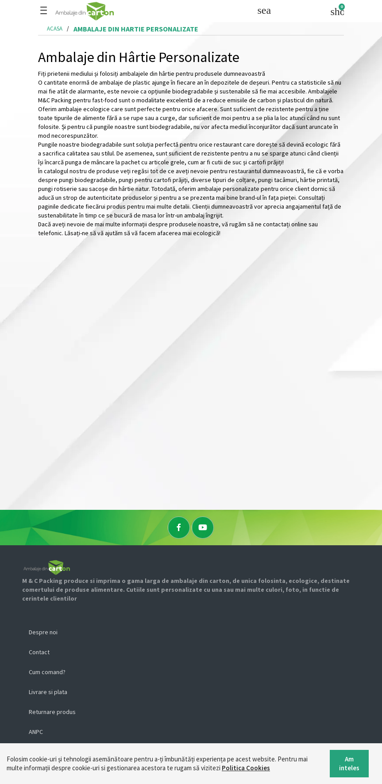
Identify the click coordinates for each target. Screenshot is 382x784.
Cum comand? (47, 672)
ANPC (36, 732)
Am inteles (349, 763)
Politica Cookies (246, 768)
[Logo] (112, 11)
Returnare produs (52, 712)
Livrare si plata (48, 692)
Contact (39, 652)
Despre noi (43, 632)
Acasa (54, 28)
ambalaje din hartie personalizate (135, 28)
